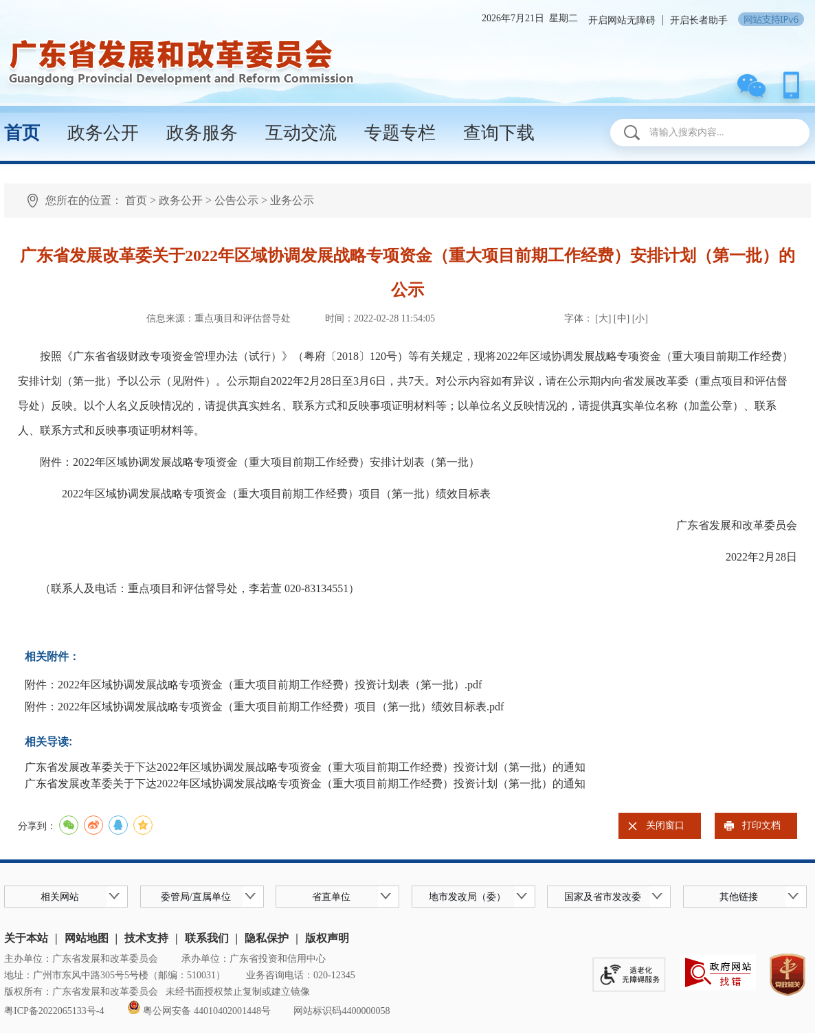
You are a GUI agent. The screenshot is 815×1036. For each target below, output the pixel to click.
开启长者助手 (699, 20)
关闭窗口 (665, 825)
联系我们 (207, 938)
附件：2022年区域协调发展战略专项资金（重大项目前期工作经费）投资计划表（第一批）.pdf (253, 684)
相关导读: (48, 741)
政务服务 (202, 133)
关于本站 (26, 938)
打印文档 (761, 825)
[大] (604, 318)
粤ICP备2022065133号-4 (54, 1011)
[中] (621, 318)
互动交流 (301, 133)
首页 (22, 133)
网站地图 (87, 938)
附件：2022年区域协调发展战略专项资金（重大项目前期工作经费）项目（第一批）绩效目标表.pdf (264, 706)
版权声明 (327, 938)
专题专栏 (400, 133)
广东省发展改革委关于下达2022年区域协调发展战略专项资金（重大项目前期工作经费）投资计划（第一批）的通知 (305, 767)
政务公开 (103, 133)
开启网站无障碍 (622, 20)
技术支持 (146, 938)
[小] (640, 318)
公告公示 (236, 200)
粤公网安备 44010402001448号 (199, 1011)
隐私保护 (267, 938)
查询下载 (499, 133)
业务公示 (292, 200)
